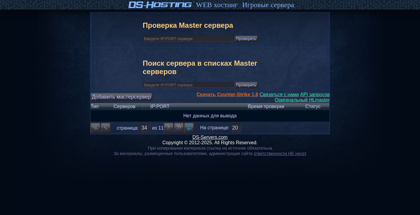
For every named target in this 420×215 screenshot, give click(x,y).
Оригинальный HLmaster (302, 99)
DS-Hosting (160, 5)
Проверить (246, 38)
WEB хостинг (217, 5)
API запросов (315, 94)
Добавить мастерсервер (121, 97)
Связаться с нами (279, 94)
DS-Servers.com (209, 137)
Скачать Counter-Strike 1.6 (227, 94)
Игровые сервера (268, 5)
